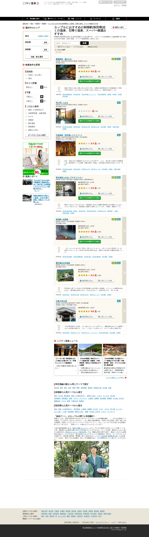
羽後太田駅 (65, 213)
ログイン (117, 5)
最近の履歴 (120, 2)
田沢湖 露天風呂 (104, 333)
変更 (45, 42)
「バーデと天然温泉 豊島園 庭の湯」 (106, 436)
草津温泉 (44, 514)
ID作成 (124, 5)
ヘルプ (113, 522)
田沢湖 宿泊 (76, 94)
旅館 (70, 398)
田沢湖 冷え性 (95, 127)
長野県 (90, 511)
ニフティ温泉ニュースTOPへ (115, 377)
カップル (106, 396)
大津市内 (94, 516)
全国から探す (43, 36)
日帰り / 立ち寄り (35, 75)
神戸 (99, 516)
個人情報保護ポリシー (89, 527)
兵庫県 (62, 511)
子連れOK (74, 401)
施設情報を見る (87, 76)
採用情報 (123, 527)
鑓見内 (90, 388)
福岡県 (102, 511)
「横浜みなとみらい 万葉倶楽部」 (76, 432)
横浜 (42, 516)
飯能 (68, 516)
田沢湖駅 (65, 96)
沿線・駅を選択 (37, 57)
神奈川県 (44, 511)
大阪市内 (80, 516)
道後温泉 (86, 514)
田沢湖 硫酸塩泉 (67, 94)
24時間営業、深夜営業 (37, 113)
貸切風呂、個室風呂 (61, 398)
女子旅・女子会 (118, 398)
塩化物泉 (103, 398)
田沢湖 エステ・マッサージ (90, 333)
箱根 (50, 514)
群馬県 (68, 511)
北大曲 (104, 388)
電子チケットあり (64, 47)
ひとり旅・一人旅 (60, 412)
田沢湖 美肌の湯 (91, 211)
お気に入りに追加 (106, 76)
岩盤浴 (30, 120)
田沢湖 (56, 388)
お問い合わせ (122, 522)
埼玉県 (51, 511)
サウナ (63, 401)
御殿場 (73, 516)
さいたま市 (62, 516)
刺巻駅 (109, 94)
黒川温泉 (93, 514)
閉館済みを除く (93, 47)
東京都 (73, 511)
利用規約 (117, 527)
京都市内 (87, 516)
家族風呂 (31, 127)
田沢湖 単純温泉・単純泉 (69, 211)
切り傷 (112, 396)
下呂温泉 (70, 514)
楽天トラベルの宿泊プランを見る (89, 81)
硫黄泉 (81, 401)
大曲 (109, 388)
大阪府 (79, 511)
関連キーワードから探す (32, 519)
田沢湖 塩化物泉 (67, 127)
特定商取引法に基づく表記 (105, 527)
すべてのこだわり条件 (37, 135)
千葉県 (56, 511)
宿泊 (55, 396)
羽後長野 (84, 388)
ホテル (99, 396)
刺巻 (61, 388)
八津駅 (116, 211)
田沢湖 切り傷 (86, 127)
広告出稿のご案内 (88, 522)
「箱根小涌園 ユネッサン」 (80, 428)
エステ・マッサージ (80, 398)
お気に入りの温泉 (106, 2)
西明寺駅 (110, 211)
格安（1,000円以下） (78, 396)
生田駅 (120, 94)
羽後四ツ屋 (97, 388)
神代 (65, 388)
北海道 (85, 511)
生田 (69, 388)
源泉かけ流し (91, 396)
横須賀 (52, 516)
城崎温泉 (63, 514)
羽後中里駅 (116, 127)
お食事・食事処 (93, 398)
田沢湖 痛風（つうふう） (89, 94)
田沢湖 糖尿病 (102, 94)
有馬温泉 (56, 514)
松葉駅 (64, 129)
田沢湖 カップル (96, 169)
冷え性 (60, 396)
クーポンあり (78, 47)
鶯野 (78, 388)
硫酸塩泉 (57, 401)
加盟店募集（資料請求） (72, 522)
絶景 (68, 401)
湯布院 (100, 514)
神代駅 (114, 94)
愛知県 (96, 511)
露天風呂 (67, 396)
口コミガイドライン (102, 522)
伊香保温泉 (78, 514)
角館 (73, 388)
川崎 (47, 516)
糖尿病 (109, 398)
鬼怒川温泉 (107, 514)
